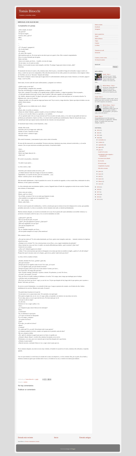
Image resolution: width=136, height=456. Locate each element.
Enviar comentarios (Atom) (32, 441)
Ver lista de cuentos (100, 60)
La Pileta (97, 45)
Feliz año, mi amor (103, 168)
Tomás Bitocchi (29, 11)
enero (100, 184)
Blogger (73, 449)
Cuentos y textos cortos (101, 57)
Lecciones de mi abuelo (104, 158)
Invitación (97, 52)
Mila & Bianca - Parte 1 (109, 85)
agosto (100, 147)
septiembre (101, 145)
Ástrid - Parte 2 (99, 96)
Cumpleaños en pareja (103, 166)
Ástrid (96, 36)
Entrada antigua (85, 437)
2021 (98, 135)
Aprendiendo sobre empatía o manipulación (105, 155)
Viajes (96, 41)
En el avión (101, 161)
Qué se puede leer (99, 34)
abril (99, 176)
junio (99, 171)
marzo (100, 179)
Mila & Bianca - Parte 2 (109, 105)
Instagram (97, 29)
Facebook (97, 27)
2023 (98, 130)
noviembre (101, 140)
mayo (100, 174)
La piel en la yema (103, 152)
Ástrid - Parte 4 (99, 116)
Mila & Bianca (98, 38)
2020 (98, 137)
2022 (98, 132)
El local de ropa (102, 163)
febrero (100, 181)
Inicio (56, 437)
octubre (100, 142)
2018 (98, 189)
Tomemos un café (99, 50)
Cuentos (97, 43)
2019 (98, 187)
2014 (98, 197)
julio (99, 149)
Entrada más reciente (25, 437)
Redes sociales (98, 24)
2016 (98, 194)
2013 (98, 199)
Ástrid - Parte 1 (106, 74)
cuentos (25, 382)
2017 (98, 192)
